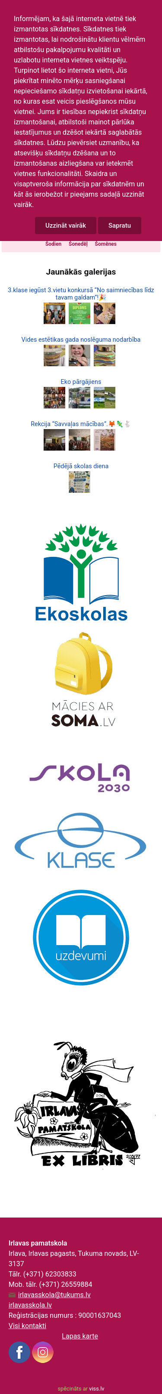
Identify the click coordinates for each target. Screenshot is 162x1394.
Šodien (53, 244)
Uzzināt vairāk (65, 225)
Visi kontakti (27, 1326)
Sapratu (119, 225)
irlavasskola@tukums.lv (54, 1295)
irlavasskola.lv (30, 1305)
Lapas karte (80, 1336)
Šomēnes (106, 244)
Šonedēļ (78, 244)
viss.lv (96, 1388)
